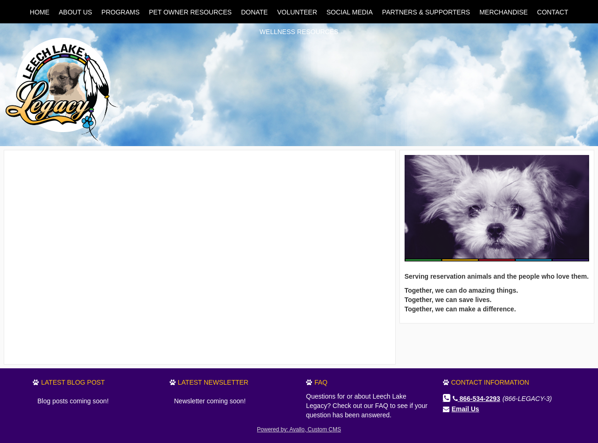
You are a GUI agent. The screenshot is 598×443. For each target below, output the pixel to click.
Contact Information (490, 382)
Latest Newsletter (213, 382)
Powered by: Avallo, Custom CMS (299, 429)
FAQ (320, 382)
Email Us (465, 409)
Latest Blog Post (73, 382)
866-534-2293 (476, 398)
